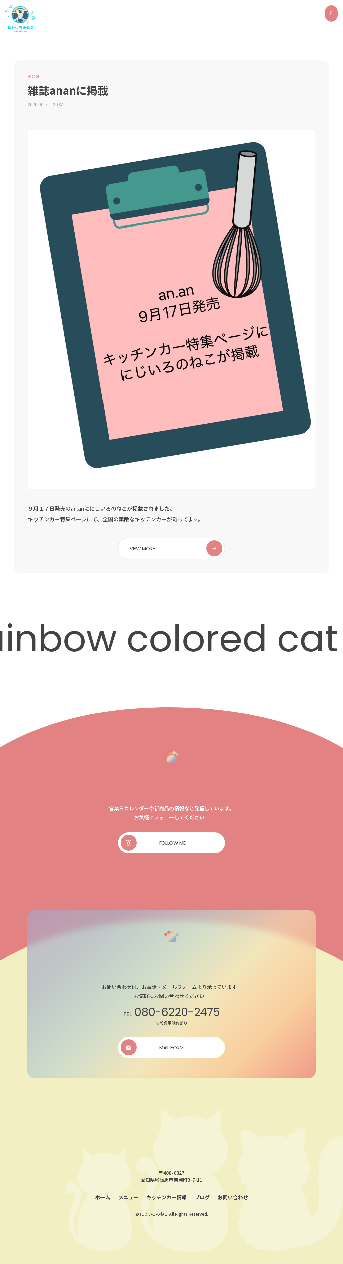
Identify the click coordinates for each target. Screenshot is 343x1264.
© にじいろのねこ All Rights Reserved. (171, 1214)
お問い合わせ (233, 1197)
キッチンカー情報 (166, 1197)
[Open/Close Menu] (331, 13)
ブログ (202, 1197)
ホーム (102, 1197)
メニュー (128, 1197)
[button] (171, 548)
